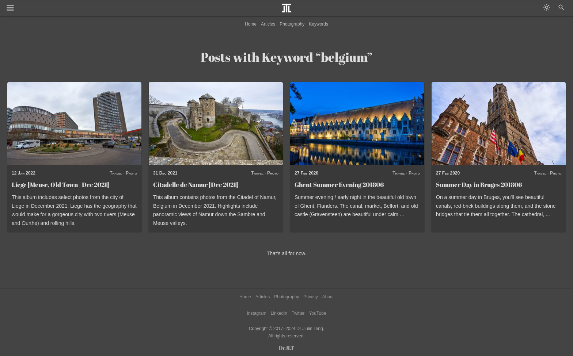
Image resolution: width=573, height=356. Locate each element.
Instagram (256, 313)
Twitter (298, 313)
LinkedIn (279, 313)
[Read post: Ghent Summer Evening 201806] (357, 123)
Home (251, 24)
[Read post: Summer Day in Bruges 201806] (499, 123)
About (328, 296)
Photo (131, 173)
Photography (292, 24)
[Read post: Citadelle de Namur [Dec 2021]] (216, 123)
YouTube (317, 313)
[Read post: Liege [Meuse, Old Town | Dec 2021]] (74, 123)
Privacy (310, 296)
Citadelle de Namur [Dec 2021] (195, 184)
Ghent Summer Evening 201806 (339, 184)
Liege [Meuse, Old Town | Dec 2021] (60, 184)
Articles (268, 24)
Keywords (318, 24)
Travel (116, 173)
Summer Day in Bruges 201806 (479, 184)
